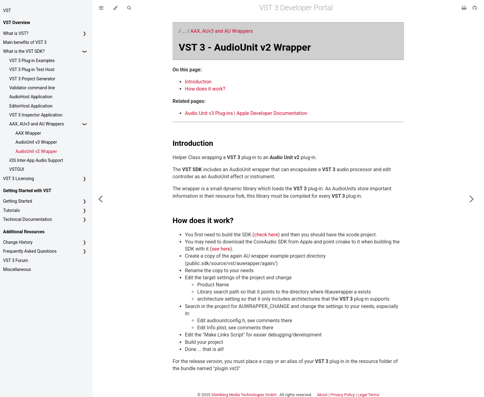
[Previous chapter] (100, 198)
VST (7, 10)
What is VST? (15, 33)
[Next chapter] (471, 198)
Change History (17, 242)
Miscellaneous (17, 269)
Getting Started (17, 201)
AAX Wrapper (28, 133)
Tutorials (11, 210)
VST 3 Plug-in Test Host (31, 69)
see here (221, 249)
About (322, 394)
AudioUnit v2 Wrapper (36, 151)
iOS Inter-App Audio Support (36, 160)
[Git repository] (474, 8)
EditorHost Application (30, 105)
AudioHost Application (30, 96)
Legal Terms (368, 394)
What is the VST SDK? (24, 51)
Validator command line (32, 87)
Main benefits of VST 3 (25, 42)
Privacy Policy (342, 394)
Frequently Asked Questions (30, 251)
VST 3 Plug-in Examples (32, 60)
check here (266, 235)
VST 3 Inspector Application (35, 114)
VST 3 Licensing (18, 178)
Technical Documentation (27, 219)
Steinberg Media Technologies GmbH (244, 394)
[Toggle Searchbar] (129, 8)
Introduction (198, 82)
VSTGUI (16, 169)
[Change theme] (115, 8)
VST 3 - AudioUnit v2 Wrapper (245, 47)
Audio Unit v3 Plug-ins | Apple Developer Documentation (246, 113)
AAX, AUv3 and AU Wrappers (36, 123)
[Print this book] (464, 8)
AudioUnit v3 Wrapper (36, 142)
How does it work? (205, 89)
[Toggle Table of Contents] (101, 8)
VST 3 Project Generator (32, 78)
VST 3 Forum (15, 260)
